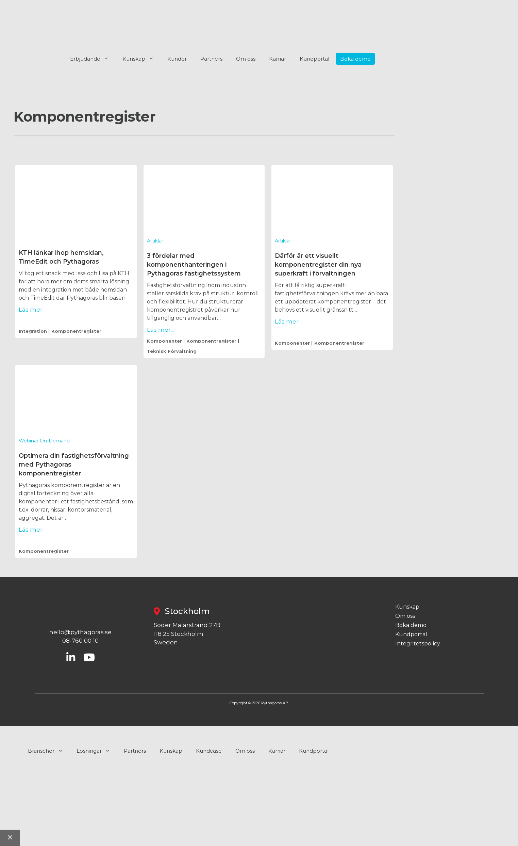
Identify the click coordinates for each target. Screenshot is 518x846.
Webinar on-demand (44, 441)
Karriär (277, 59)
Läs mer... (32, 309)
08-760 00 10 (80, 640)
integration (33, 331)
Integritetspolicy (417, 644)
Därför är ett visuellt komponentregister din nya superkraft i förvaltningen (318, 264)
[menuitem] (432, 58)
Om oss (245, 59)
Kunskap (141, 59)
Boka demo (355, 59)
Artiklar (155, 241)
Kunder (177, 59)
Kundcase (209, 751)
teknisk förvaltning (172, 351)
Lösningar (97, 751)
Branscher (49, 751)
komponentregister (76, 331)
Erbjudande (93, 59)
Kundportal (314, 59)
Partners (211, 59)
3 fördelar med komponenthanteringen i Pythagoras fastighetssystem (194, 264)
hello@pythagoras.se (80, 632)
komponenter (164, 341)
